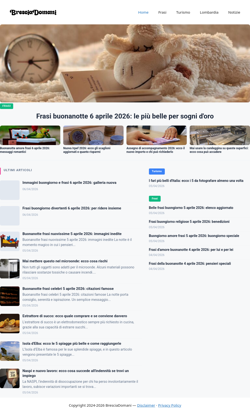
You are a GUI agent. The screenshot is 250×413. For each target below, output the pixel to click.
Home (143, 12)
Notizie (234, 12)
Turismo (183, 12)
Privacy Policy (169, 405)
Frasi (162, 12)
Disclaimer (146, 405)
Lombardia (209, 12)
